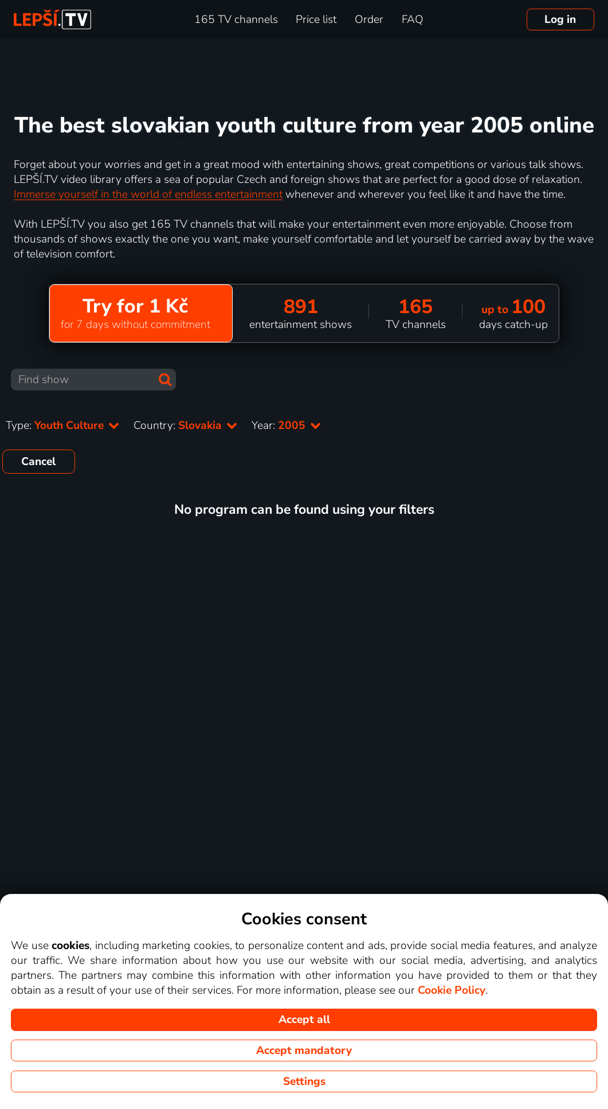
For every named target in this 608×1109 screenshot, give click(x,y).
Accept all (304, 1019)
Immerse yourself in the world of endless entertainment (148, 194)
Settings (304, 1081)
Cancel (38, 461)
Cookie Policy (451, 990)
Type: (63, 425)
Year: (286, 425)
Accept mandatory (304, 1050)
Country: (186, 425)
